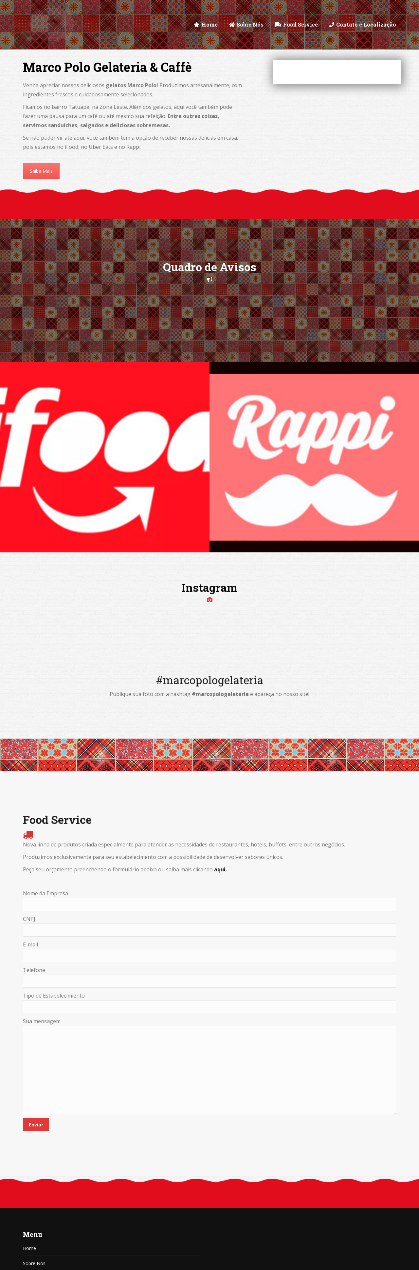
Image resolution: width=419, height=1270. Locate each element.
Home (29, 1143)
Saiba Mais (41, 171)
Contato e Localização (47, 1203)
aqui (220, 763)
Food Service (36, 1173)
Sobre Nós (34, 1158)
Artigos (30, 1188)
